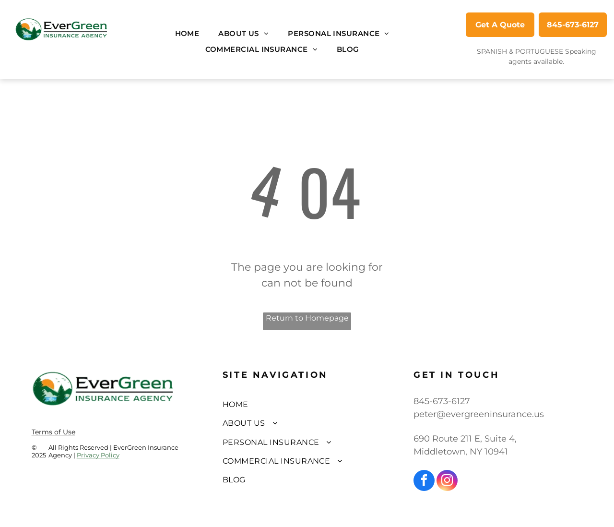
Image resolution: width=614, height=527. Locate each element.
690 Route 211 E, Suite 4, (465, 438)
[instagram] (447, 481)
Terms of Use (53, 432)
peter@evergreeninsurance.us (478, 414)
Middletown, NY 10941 (460, 451)
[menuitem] (187, 34)
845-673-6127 (441, 401)
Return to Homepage (307, 318)
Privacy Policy (98, 455)
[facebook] (424, 481)
